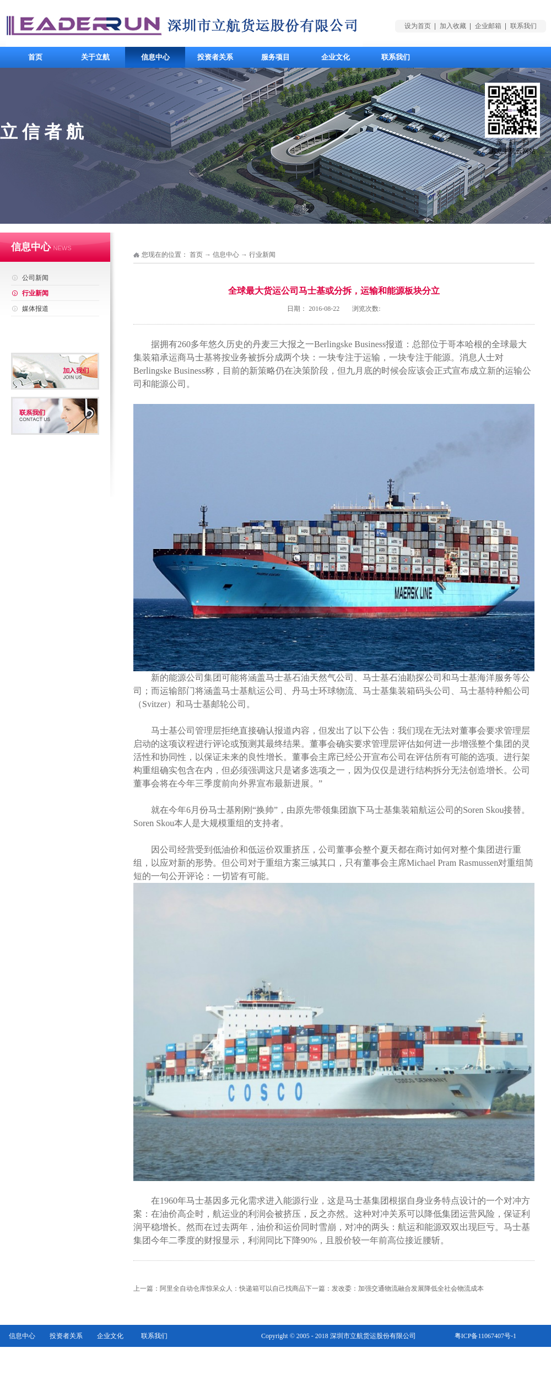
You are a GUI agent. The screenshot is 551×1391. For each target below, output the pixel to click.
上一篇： (219, 1288)
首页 (35, 57)
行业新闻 (262, 254)
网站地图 (503, 1358)
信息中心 (226, 254)
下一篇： (394, 1288)
